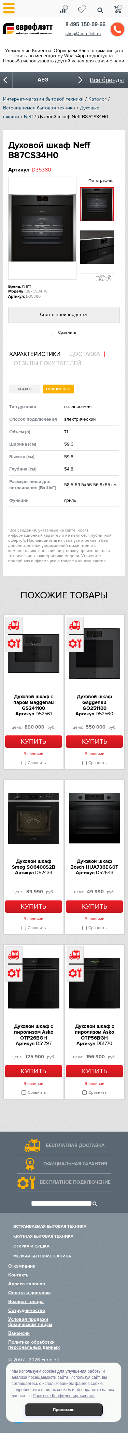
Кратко (24, 389)
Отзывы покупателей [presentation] (47, 363)
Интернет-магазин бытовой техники (43, 99)
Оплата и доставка (29, 1293)
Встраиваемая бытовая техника (39, 108)
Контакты (19, 1275)
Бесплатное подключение (75, 1182)
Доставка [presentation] (85, 354)
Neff (28, 117)
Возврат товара (26, 1301)
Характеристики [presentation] (34, 354)
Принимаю (64, 1409)
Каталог (97, 99)
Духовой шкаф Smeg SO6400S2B (33, 864)
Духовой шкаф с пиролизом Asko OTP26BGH (33, 1032)
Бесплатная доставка (75, 1145)
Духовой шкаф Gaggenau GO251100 (94, 702)
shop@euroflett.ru (83, 33)
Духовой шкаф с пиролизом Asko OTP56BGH (94, 1032)
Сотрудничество (26, 1310)
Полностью (58, 389)
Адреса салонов (26, 1284)
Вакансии (19, 1333)
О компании (21, 1266)
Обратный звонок (117, 29)
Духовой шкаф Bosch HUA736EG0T (94, 864)
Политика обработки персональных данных (34, 1344)
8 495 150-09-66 (85, 24)
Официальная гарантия (75, 1164)
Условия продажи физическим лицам (30, 1321)
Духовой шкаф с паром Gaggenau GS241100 (33, 702)
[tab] (37, 354)
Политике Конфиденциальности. (64, 1395)
